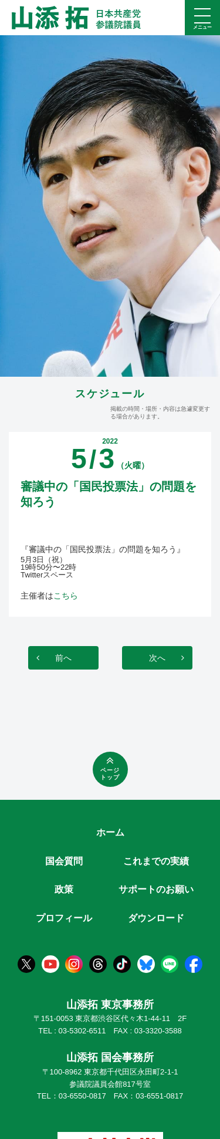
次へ (157, 658)
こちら (65, 595)
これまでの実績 (156, 861)
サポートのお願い (156, 889)
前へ (63, 658)
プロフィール (64, 918)
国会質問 (64, 861)
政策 (64, 889)
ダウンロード (156, 918)
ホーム (110, 832)
